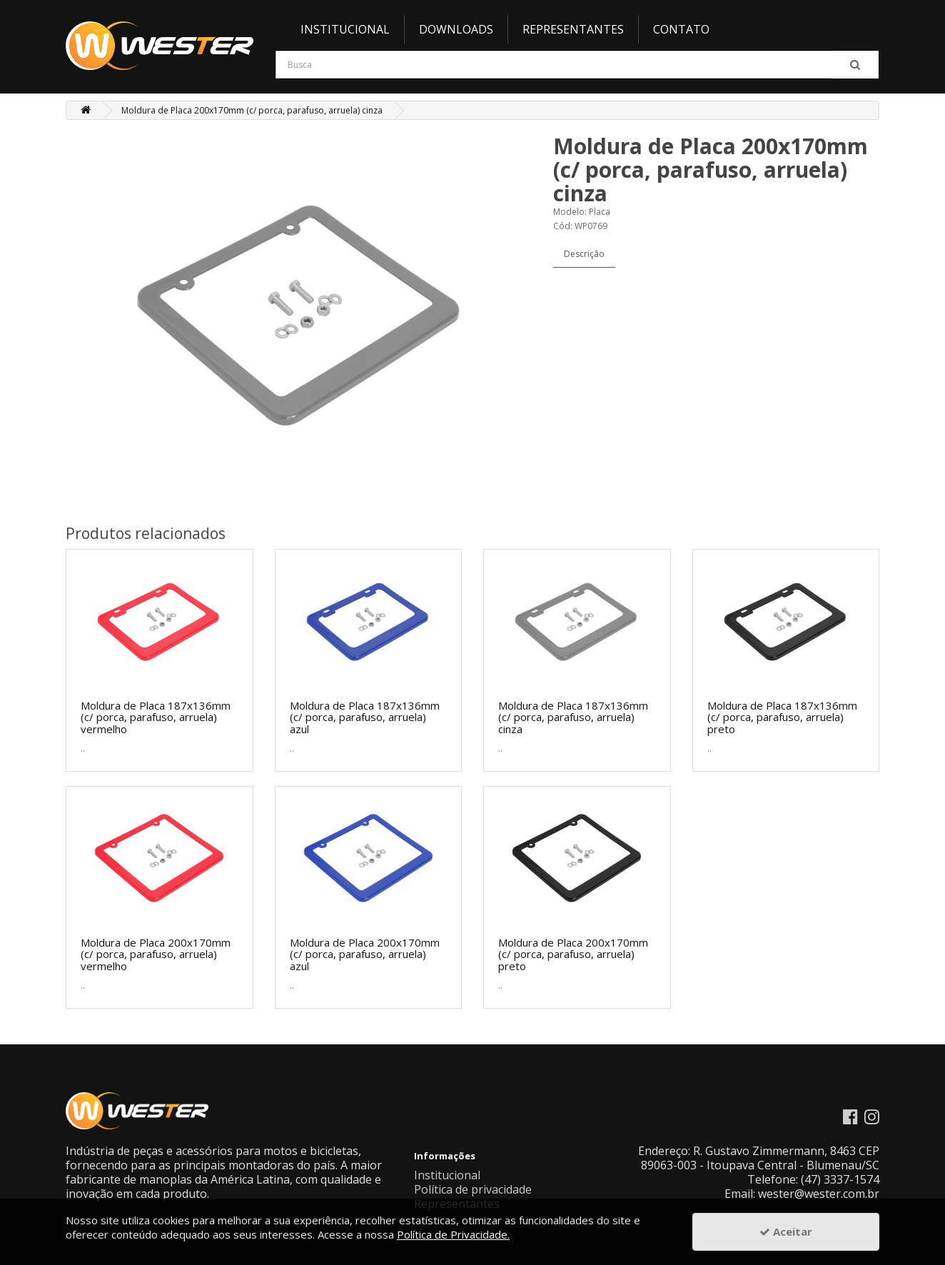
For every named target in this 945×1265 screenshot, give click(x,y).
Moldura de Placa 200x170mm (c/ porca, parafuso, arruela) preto (573, 954)
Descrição (584, 254)
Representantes (573, 29)
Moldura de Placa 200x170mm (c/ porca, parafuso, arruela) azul (365, 954)
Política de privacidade (473, 1189)
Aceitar (785, 1231)
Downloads (456, 29)
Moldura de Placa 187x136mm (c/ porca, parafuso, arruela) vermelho (156, 717)
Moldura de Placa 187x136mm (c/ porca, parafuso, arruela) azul (365, 717)
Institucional (345, 29)
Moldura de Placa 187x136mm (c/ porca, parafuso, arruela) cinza (573, 717)
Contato (681, 29)
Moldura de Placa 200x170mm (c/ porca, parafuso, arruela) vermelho (156, 954)
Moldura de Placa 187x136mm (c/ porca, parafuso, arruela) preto (782, 717)
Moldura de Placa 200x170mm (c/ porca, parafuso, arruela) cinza (252, 110)
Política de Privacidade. (453, 1234)
